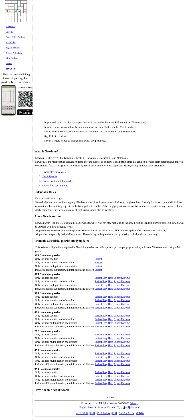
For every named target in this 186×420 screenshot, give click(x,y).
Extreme (125, 277)
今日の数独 (82, 413)
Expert (117, 277)
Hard (110, 277)
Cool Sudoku (104, 413)
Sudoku (9, 31)
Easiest (98, 259)
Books (9, 63)
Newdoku (10, 26)
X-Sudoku (10, 42)
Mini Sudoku (12, 58)
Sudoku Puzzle (126, 413)
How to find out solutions (55, 185)
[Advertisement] (164, 55)
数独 (92, 413)
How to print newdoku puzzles (57, 181)
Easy (104, 277)
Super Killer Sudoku (15, 37)
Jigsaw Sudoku (13, 47)
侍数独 (140, 413)
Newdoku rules (49, 176)
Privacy (134, 403)
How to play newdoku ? (54, 172)
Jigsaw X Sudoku (14, 52)
